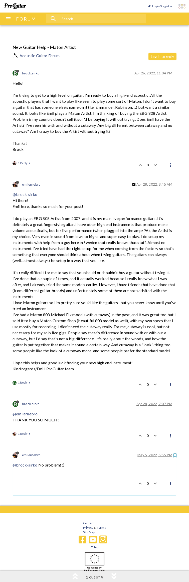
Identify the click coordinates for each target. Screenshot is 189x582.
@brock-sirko (25, 194)
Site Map (89, 532)
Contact (88, 523)
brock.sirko (31, 73)
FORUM (26, 19)
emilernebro (31, 184)
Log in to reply (162, 56)
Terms (101, 527)
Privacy (88, 527)
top (94, 547)
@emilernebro (25, 413)
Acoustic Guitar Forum (40, 55)
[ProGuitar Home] (15, 6)
